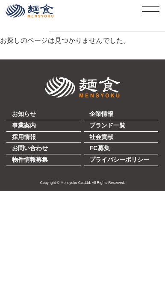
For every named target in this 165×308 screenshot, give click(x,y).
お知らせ (24, 113)
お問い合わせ (30, 148)
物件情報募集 (30, 159)
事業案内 (24, 125)
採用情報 (24, 136)
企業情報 (101, 113)
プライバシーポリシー (119, 159)
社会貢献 (101, 136)
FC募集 (99, 148)
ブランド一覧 (107, 125)
